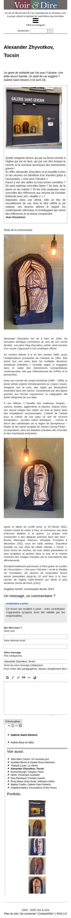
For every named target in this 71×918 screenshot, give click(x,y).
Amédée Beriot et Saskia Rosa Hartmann (33, 762)
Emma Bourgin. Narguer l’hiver (27, 771)
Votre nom (9, 630)
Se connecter (28, 913)
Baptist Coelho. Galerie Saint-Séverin (31, 784)
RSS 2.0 (62, 913)
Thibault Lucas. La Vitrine (24, 765)
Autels (34, 196)
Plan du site (11, 913)
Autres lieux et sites (22, 742)
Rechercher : (24, 30)
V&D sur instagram (35, 25)
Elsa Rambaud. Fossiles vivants (28, 778)
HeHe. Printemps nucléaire (25, 774)
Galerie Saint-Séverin (24, 734)
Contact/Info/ (45, 913)
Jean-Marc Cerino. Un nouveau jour (30, 759)
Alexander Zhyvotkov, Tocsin (27, 768)
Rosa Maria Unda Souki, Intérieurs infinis (33, 781)
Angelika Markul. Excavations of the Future (34, 787)
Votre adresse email (14, 640)
